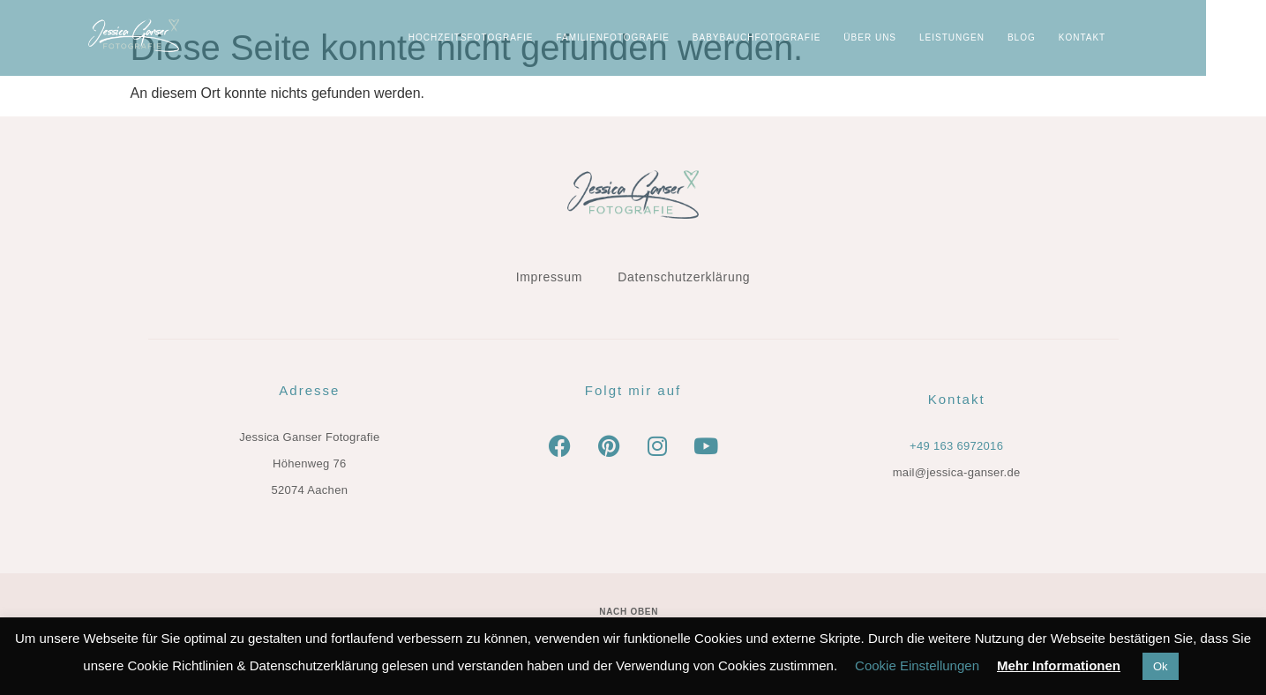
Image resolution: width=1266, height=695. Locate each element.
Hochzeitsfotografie (531, 37)
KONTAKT (1142, 37)
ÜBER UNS (930, 37)
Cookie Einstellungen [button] (917, 665)
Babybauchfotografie (817, 37)
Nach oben (628, 612)
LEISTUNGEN (1012, 37)
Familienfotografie (673, 37)
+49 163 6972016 (956, 445)
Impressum (549, 277)
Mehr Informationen (1058, 665)
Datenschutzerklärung (684, 277)
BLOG (1081, 37)
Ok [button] (1160, 666)
